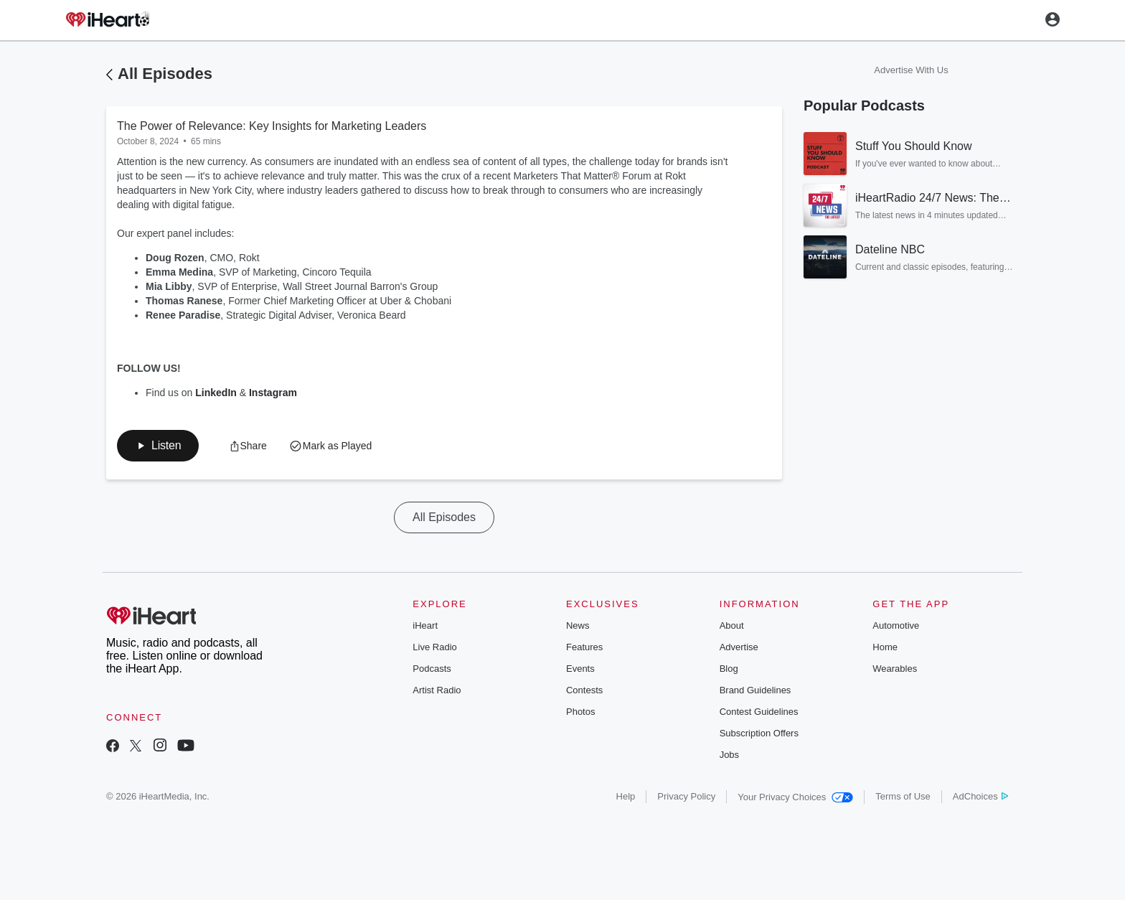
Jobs (729, 754)
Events (580, 668)
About (732, 625)
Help (626, 796)
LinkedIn (217, 392)
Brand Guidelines (755, 690)
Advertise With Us (911, 70)
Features (584, 647)
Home (885, 647)
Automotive (895, 625)
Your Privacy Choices (795, 797)
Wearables (894, 668)
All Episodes (165, 74)
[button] (158, 445)
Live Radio (434, 647)
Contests (584, 690)
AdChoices (980, 796)
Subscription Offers (759, 733)
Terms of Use (903, 796)
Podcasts (432, 668)
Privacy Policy (686, 796)
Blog (729, 668)
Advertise (739, 647)
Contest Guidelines (759, 711)
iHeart (425, 625)
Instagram (274, 392)
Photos (580, 711)
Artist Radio (437, 690)
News (578, 625)
